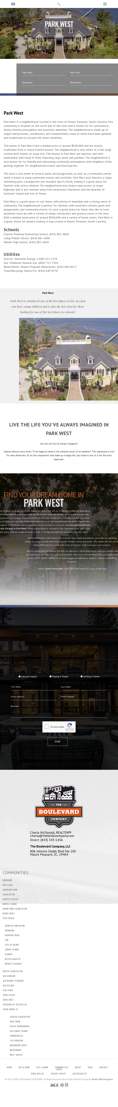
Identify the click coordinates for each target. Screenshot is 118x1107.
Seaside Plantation (20, 1017)
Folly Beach (9, 918)
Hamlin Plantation (15, 926)
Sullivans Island (19, 1031)
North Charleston (13, 971)
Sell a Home (42, 1067)
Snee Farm (15, 1021)
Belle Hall (8, 885)
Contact (103, 1067)
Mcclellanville (13, 959)
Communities (61, 1067)
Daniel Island (10, 904)
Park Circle (9, 995)
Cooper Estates (11, 899)
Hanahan (9, 930)
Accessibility (80, 1074)
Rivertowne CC (10, 1009)
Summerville (16, 1036)
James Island (12, 949)
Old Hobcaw (9, 976)
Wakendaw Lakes (18, 1045)
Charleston (9, 894)
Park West (8, 1000)
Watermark (16, 1050)
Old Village (8, 985)
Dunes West (9, 913)
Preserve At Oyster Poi (15, 1004)
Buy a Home (24, 1067)
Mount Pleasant (13, 964)
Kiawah (8, 954)
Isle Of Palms (12, 945)
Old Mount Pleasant (13, 981)
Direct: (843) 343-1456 (46, 840)
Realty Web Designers (102, 1079)
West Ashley (16, 1055)
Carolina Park (10, 890)
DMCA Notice (37, 1074)
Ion (6, 940)
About (78, 1067)
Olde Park (8, 990)
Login (59, 1069)
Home (9, 1067)
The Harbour (16, 1040)
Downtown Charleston (15, 909)
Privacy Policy (58, 1074)
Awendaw (7, 880)
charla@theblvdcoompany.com (52, 836)
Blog (90, 1067)
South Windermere (20, 1026)
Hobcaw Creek (12, 935)
